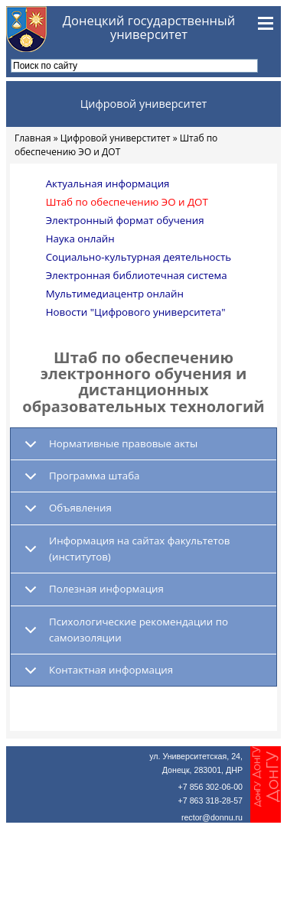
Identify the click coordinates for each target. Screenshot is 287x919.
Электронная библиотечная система (136, 275)
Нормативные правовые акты (123, 443)
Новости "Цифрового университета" (136, 312)
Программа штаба (94, 475)
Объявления (80, 508)
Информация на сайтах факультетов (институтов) (139, 548)
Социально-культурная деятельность (138, 257)
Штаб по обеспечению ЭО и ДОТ (127, 202)
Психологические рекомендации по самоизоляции (138, 630)
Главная (33, 138)
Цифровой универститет (115, 138)
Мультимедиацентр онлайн (115, 293)
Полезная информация (106, 589)
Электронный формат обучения (125, 220)
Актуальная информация (108, 183)
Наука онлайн (80, 238)
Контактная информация (111, 670)
